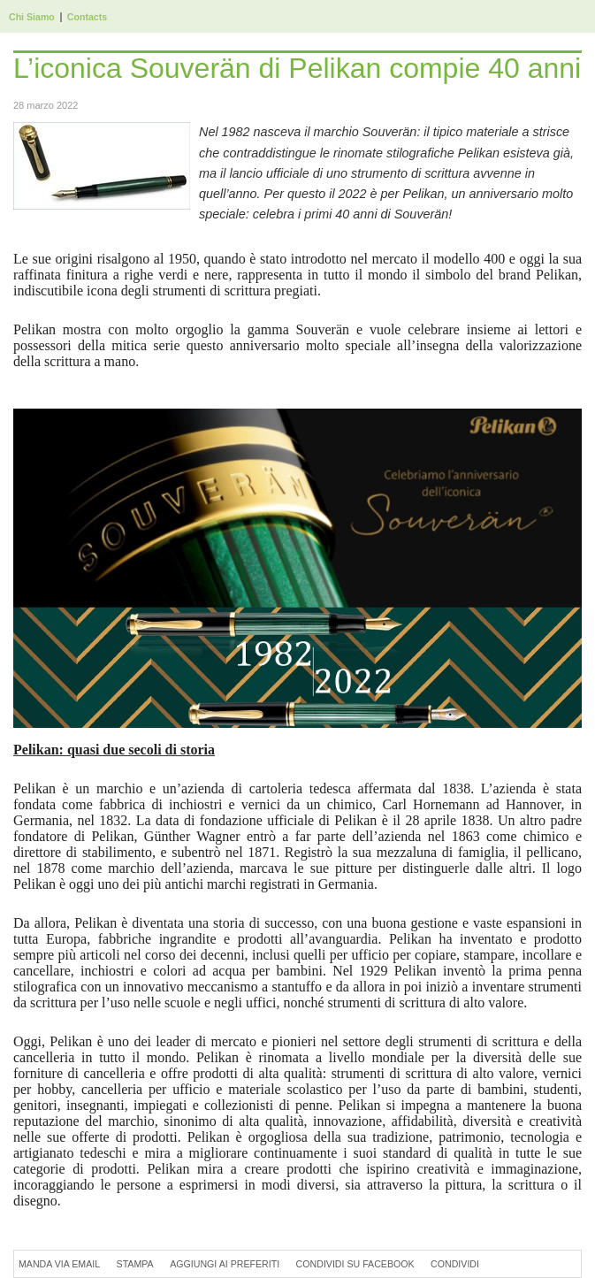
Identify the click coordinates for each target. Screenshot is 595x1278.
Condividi (455, 1264)
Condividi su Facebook (355, 1264)
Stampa (135, 1264)
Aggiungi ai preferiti (224, 1264)
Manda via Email (59, 1264)
